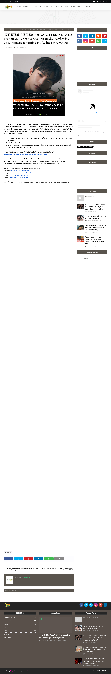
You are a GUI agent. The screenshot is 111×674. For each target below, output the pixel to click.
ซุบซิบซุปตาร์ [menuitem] (27, 6)
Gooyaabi (25, 671)
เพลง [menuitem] (66, 6)
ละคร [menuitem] (35, 6)
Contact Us (104, 671)
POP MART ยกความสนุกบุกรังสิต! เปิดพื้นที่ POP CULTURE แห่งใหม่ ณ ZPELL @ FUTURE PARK (94, 649)
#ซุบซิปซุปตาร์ (20, 637)
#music (20, 624)
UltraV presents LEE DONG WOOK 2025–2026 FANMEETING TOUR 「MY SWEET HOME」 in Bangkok (95, 228)
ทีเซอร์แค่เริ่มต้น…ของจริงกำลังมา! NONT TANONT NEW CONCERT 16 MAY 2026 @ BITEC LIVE (95, 661)
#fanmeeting (13, 29)
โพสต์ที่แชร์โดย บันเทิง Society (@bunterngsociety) (93, 132)
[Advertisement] (92, 67)
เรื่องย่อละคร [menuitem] (44, 6)
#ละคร (20, 627)
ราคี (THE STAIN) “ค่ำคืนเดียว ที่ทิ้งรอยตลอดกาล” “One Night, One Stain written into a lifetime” (95, 207)
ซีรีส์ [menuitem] (52, 6)
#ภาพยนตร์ (20, 621)
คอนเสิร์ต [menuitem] (87, 6)
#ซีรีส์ (20, 631)
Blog (11, 671)
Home (5, 1)
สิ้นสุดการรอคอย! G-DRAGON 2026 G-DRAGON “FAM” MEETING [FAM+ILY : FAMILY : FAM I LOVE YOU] (95, 240)
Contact (16, 1)
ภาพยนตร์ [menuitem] (59, 6)
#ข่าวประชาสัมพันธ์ (20, 617)
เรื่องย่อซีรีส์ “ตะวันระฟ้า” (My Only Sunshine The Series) (95, 217)
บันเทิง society (9, 47)
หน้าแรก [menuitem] (18, 6)
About (10, 1)
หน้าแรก (7, 29)
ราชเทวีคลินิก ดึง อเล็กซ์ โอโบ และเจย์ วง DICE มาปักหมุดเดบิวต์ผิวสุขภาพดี (54, 636)
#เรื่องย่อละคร (20, 634)
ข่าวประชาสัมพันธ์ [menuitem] (76, 6)
